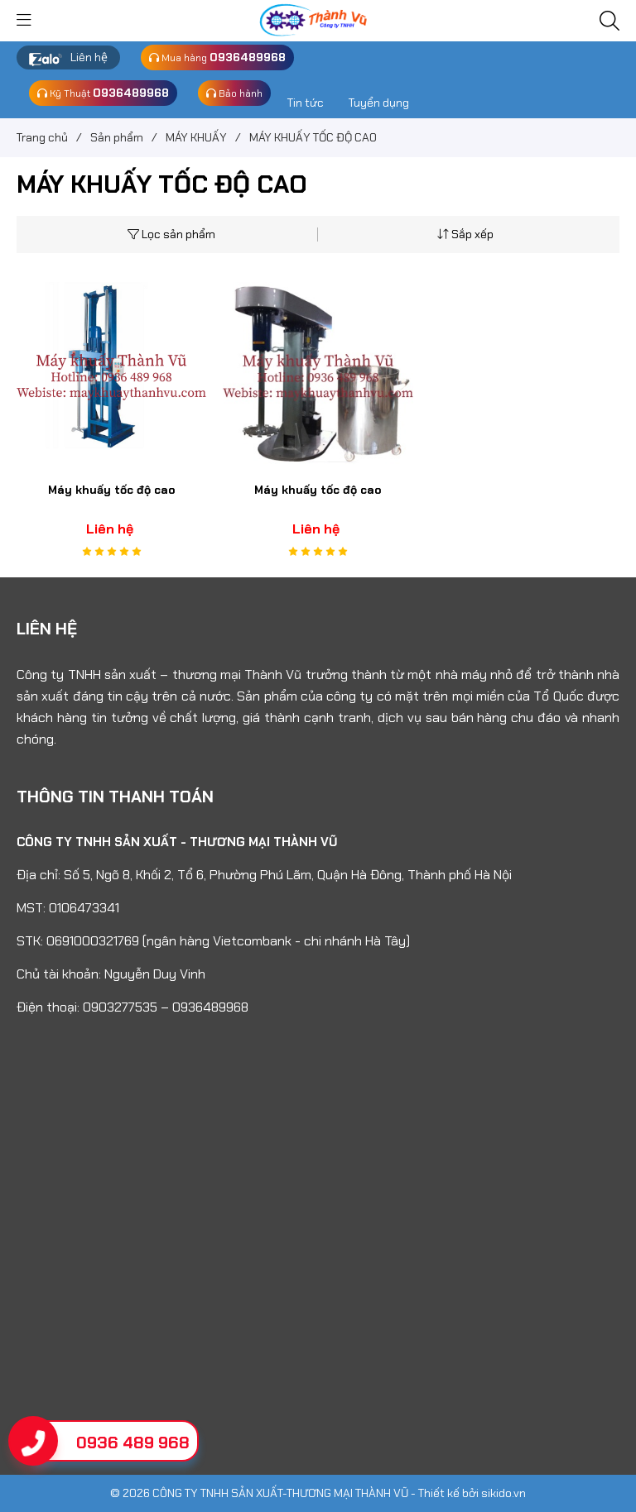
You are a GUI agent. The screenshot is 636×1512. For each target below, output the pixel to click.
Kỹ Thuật (103, 92)
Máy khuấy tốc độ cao (112, 489)
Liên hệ (89, 57)
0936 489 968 (133, 1442)
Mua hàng (217, 57)
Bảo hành (234, 93)
